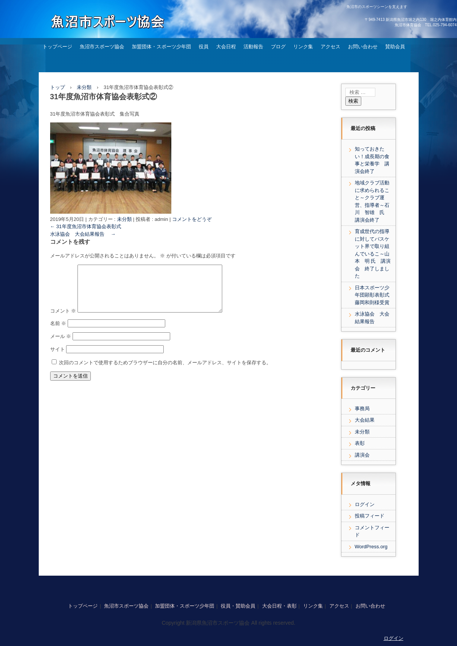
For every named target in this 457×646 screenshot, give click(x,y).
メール (60, 345)
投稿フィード (369, 516)
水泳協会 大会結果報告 (83, 234)
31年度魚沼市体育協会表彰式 (85, 226)
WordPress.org (371, 546)
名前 (58, 332)
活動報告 (253, 46)
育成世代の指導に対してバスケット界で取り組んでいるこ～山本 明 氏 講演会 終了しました (373, 254)
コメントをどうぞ (192, 219)
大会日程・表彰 (279, 606)
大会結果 (365, 420)
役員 (204, 46)
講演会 (362, 455)
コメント (63, 320)
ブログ (278, 46)
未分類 (124, 219)
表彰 (360, 443)
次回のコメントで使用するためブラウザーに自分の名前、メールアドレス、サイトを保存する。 (165, 372)
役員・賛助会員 (238, 606)
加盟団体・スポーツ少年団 (161, 46)
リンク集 (303, 46)
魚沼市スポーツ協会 (102, 46)
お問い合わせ (363, 46)
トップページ (57, 46)
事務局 (362, 408)
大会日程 (226, 46)
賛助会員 (395, 46)
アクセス (330, 46)
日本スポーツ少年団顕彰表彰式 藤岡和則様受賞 (374, 295)
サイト (57, 358)
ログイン (365, 504)
